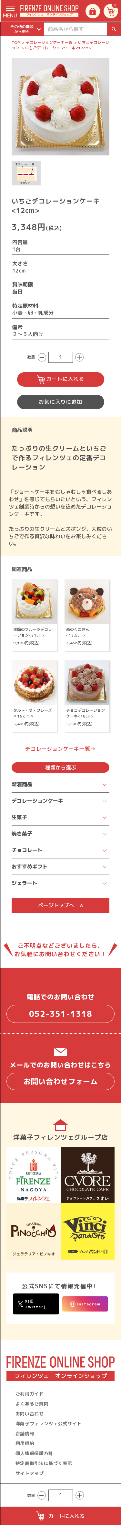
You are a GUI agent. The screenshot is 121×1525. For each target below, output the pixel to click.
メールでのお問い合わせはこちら (60, 1075)
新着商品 (22, 784)
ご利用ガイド (29, 1394)
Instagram (85, 1304)
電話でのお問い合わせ (60, 1007)
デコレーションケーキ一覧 (49, 42)
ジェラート (24, 882)
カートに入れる (60, 379)
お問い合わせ (29, 1414)
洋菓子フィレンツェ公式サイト (48, 1424)
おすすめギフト (30, 866)
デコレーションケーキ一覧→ (60, 748)
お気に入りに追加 (60, 401)
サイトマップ (29, 1473)
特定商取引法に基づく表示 (43, 1463)
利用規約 (25, 1443)
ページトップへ (60, 905)
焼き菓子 (22, 833)
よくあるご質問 (32, 1404)
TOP (16, 42)
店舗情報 (25, 1434)
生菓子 (19, 817)
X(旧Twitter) (31, 1303)
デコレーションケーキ (37, 800)
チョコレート (27, 850)
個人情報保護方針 (34, 1453)
